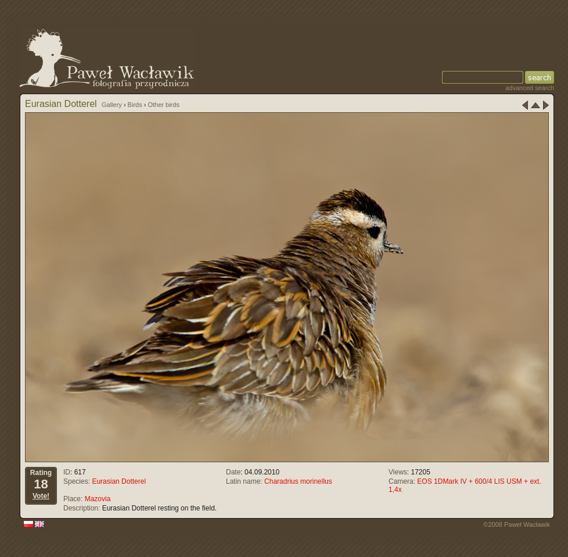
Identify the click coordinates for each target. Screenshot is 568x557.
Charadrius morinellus (298, 481)
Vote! (41, 496)
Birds (135, 104)
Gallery (112, 104)
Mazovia (98, 499)
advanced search (529, 87)
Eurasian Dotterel (119, 481)
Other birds (163, 104)
